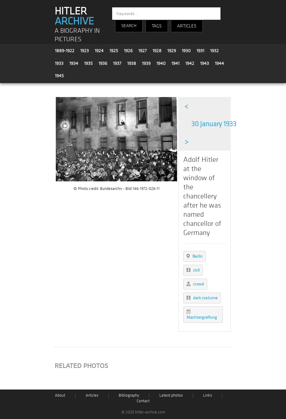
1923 (84, 51)
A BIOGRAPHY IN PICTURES (77, 35)
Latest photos (171, 395)
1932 (214, 51)
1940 (161, 63)
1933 (59, 63)
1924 (99, 51)
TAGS (157, 26)
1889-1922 (64, 51)
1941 (175, 63)
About (60, 395)
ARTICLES (187, 26)
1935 (88, 63)
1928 (157, 51)
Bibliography (129, 395)
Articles (92, 395)
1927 (142, 51)
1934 (73, 63)
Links (207, 395)
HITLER (74, 16)
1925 (114, 51)
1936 (103, 63)
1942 (189, 63)
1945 (59, 76)
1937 (117, 63)
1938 (131, 63)
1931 (200, 51)
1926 (128, 51)
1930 (186, 51)
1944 (219, 63)
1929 (171, 51)
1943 (204, 63)
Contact (143, 401)
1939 (146, 63)
